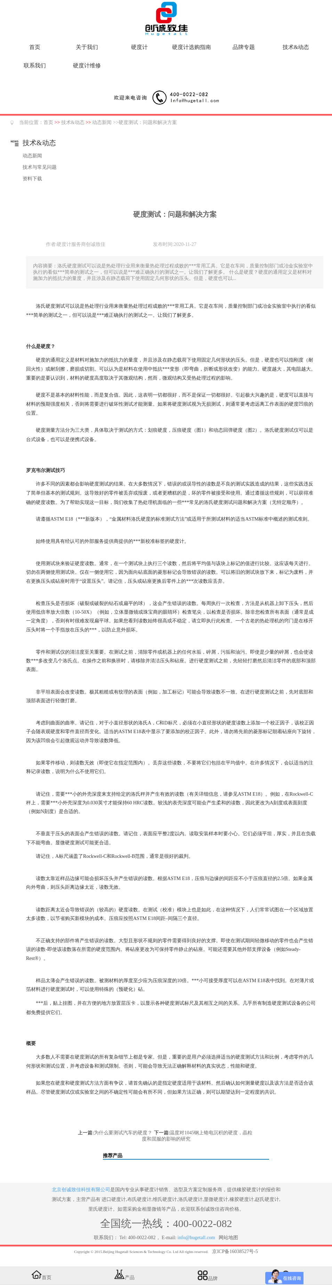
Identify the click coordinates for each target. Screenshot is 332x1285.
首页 (34, 47)
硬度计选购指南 (191, 47)
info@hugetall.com (196, 1237)
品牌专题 (244, 47)
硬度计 (139, 47)
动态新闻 (102, 122)
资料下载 (32, 178)
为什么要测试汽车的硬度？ (123, 1132)
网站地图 (228, 1237)
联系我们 (35, 65)
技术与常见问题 (40, 167)
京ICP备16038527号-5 (235, 1251)
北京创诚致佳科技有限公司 (81, 1189)
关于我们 (87, 47)
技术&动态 (296, 47)
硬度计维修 (87, 65)
